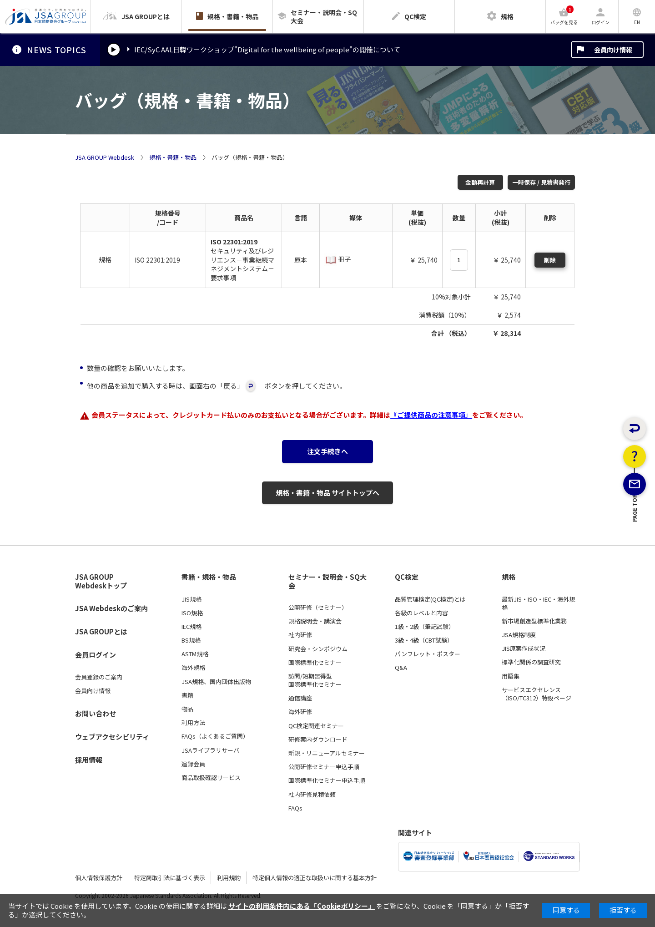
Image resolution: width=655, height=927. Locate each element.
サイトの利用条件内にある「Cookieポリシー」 (301, 906)
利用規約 (229, 877)
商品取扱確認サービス (211, 778)
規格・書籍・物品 (172, 157)
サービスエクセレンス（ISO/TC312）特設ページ (536, 694)
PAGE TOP (634, 553)
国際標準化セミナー (315, 663)
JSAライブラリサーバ (210, 750)
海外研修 (300, 712)
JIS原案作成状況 (523, 648)
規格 (508, 577)
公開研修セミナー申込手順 (323, 767)
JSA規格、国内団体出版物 (216, 682)
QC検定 (406, 577)
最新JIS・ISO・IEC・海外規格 (538, 603)
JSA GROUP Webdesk (104, 157)
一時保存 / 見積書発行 (541, 182)
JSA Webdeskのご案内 (111, 608)
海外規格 (193, 668)
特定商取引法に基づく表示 (169, 877)
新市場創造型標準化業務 (534, 621)
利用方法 (193, 723)
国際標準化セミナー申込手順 (326, 780)
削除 (550, 260)
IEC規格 (191, 627)
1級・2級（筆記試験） (424, 627)
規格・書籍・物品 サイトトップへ (327, 492)
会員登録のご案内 (98, 677)
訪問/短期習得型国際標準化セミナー (315, 680)
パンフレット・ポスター (427, 654)
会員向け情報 (613, 49)
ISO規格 (192, 613)
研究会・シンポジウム (318, 649)
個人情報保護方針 (98, 877)
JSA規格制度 (519, 635)
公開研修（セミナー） (318, 607)
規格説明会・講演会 (315, 621)
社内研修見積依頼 (312, 794)
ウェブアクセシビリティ (112, 736)
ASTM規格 (194, 654)
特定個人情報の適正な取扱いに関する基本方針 (314, 877)
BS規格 (191, 640)
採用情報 (88, 760)
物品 (187, 709)
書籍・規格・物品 (208, 577)
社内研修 (300, 635)
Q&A (401, 668)
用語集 (510, 676)
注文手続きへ (327, 451)
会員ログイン (95, 654)
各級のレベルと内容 (421, 613)
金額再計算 (480, 182)
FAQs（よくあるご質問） (215, 736)
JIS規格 (191, 599)
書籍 (187, 695)
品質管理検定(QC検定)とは (430, 599)
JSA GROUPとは (101, 631)
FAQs (295, 808)
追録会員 (193, 764)
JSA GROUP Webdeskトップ (101, 581)
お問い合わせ (95, 713)
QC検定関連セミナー (316, 726)
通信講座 (300, 698)
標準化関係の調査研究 (531, 662)
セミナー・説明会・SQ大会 (327, 581)
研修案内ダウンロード (318, 739)
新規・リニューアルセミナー (326, 753)
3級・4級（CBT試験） (424, 640)
